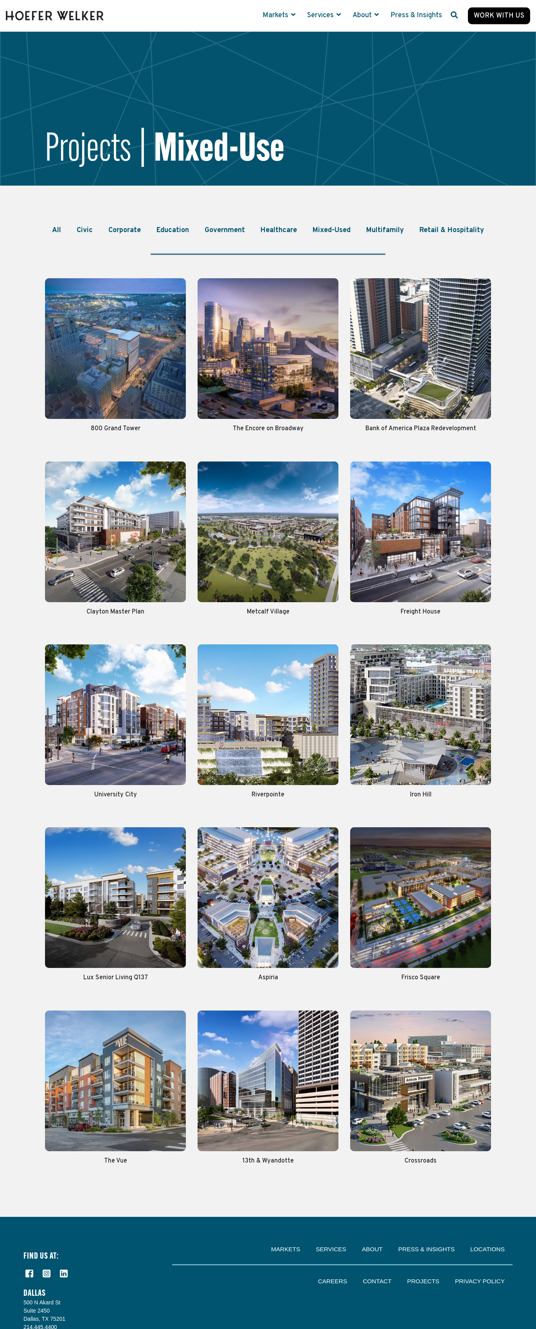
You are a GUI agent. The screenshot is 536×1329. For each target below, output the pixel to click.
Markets (276, 15)
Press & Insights (416, 15)
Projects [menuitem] (423, 1281)
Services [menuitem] (331, 1249)
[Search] (454, 15)
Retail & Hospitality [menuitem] (451, 230)
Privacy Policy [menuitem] (480, 1281)
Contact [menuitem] (377, 1281)
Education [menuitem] (172, 230)
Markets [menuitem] (285, 1249)
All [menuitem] (56, 230)
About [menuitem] (372, 1249)
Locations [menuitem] (487, 1249)
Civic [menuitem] (85, 230)
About (363, 15)
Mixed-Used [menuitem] (332, 230)
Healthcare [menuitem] (279, 230)
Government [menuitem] (225, 230)
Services (321, 15)
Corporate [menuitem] (124, 230)
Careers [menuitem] (332, 1281)
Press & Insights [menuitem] (426, 1249)
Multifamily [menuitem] (385, 230)
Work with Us (499, 15)
